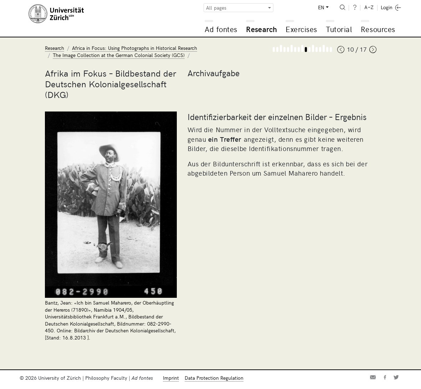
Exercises (301, 29)
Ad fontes (221, 29)
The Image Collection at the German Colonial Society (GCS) (119, 55)
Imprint (171, 377)
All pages (216, 7)
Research (261, 29)
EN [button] (321, 7)
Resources (378, 29)
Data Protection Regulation (214, 377)
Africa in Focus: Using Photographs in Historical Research (134, 48)
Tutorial (339, 29)
